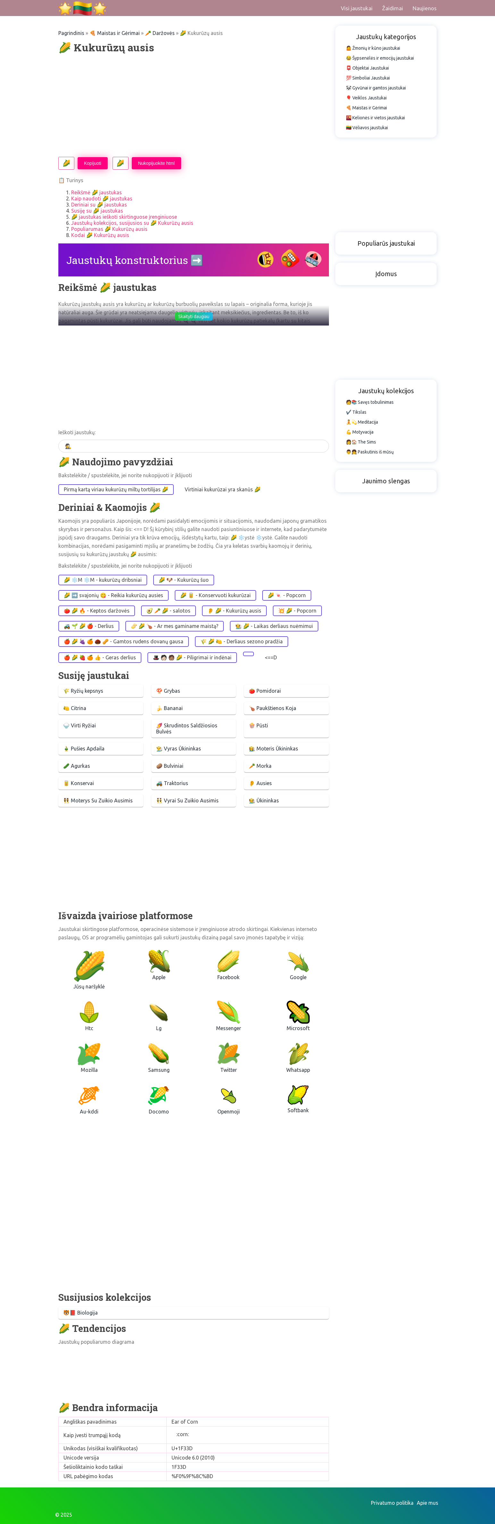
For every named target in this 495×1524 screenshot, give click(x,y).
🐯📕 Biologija (80, 1313)
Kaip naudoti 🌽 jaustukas (101, 198)
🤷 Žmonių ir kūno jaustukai (373, 48)
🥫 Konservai (78, 783)
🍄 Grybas (168, 691)
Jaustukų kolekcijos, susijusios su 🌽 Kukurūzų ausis (132, 223)
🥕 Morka (260, 766)
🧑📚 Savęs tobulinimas (370, 402)
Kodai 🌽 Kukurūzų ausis (100, 235)
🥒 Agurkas (76, 766)
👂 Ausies (260, 783)
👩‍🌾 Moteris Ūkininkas (273, 748)
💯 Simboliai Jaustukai (368, 77)
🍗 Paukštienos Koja (272, 708)
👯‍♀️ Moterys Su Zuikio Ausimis (98, 800)
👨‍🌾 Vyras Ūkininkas (178, 748)
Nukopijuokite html (156, 163)
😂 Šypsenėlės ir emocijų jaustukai (380, 58)
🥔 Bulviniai (169, 766)
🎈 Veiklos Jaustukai (366, 97)
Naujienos (425, 8)
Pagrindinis (71, 33)
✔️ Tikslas (356, 412)
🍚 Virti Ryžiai (79, 725)
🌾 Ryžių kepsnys (83, 691)
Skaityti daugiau (193, 316)
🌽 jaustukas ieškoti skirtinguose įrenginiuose (124, 217)
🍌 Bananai (169, 708)
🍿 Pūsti (258, 725)
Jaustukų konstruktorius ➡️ (134, 260)
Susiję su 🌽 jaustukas (97, 211)
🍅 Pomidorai (265, 691)
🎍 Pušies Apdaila (84, 748)
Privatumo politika (392, 1503)
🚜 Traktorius (172, 783)
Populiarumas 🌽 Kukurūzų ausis (109, 229)
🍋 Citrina (74, 708)
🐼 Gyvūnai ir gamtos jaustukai (376, 87)
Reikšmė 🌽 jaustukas (96, 192)
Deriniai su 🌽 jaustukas (99, 204)
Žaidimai (392, 8)
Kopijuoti (92, 163)
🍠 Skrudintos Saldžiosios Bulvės (186, 728)
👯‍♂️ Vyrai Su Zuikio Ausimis (187, 800)
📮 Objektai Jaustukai (367, 68)
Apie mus (427, 1503)
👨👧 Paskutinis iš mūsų (370, 451)
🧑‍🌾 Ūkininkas (264, 800)
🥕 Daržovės (160, 33)
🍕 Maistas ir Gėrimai (114, 33)
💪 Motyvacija (359, 432)
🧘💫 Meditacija (362, 422)
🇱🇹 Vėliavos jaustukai (367, 127)
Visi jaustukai (357, 8)
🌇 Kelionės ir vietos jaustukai (375, 117)
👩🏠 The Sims (361, 441)
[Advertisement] (193, 105)
